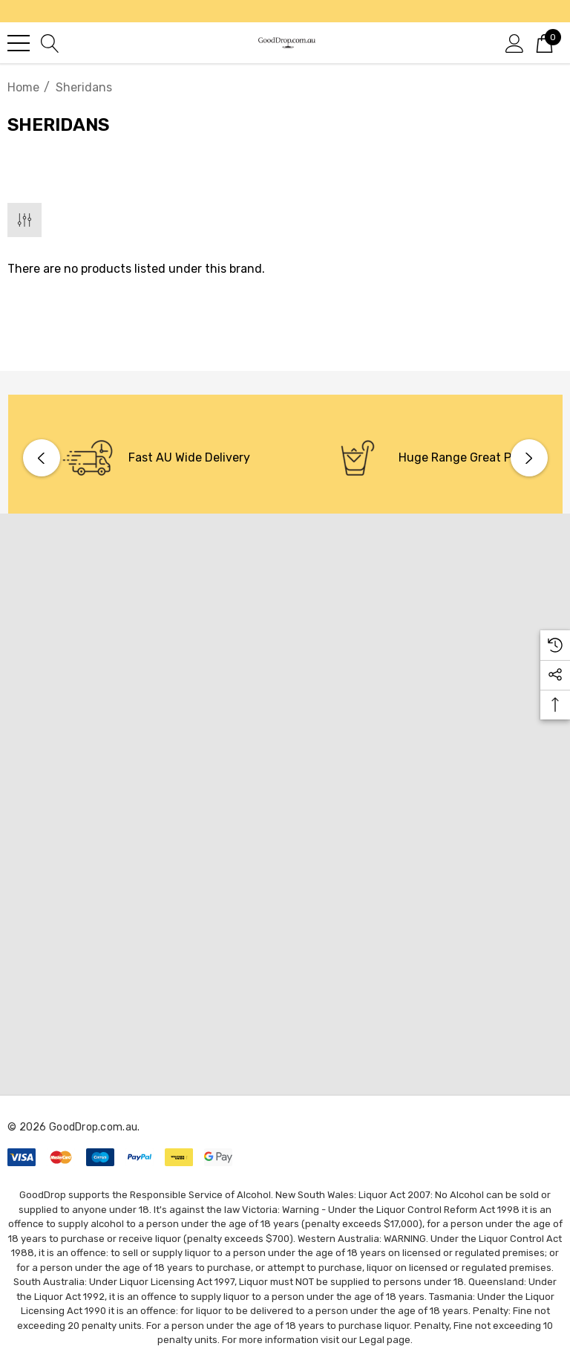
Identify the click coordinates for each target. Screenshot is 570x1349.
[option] (151, 458)
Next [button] (529, 457)
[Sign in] (514, 42)
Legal (371, 1339)
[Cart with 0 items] (544, 42)
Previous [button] (41, 457)
